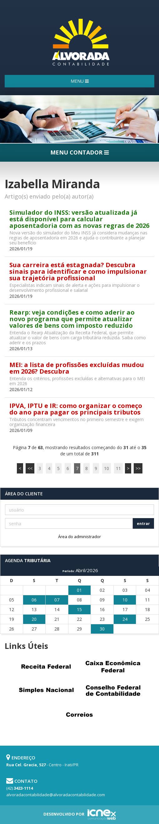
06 (34, 600)
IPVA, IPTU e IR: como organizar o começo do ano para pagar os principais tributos (75, 408)
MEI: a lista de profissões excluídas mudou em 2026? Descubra (76, 368)
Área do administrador (79, 536)
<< (29, 468)
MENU (80, 81)
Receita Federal (46, 666)
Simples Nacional (46, 690)
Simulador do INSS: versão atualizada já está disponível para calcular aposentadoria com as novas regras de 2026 (79, 219)
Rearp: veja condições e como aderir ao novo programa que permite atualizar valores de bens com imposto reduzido (72, 319)
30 (102, 629)
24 (124, 619)
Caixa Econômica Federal (113, 666)
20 (34, 619)
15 (79, 609)
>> (138, 468)
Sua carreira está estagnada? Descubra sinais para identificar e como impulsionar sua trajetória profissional (78, 271)
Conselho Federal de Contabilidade (113, 690)
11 (118, 468)
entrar (143, 523)
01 (79, 590)
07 (56, 600)
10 (106, 468)
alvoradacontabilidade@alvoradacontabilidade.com (55, 794)
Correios (79, 714)
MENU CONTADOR (79, 152)
